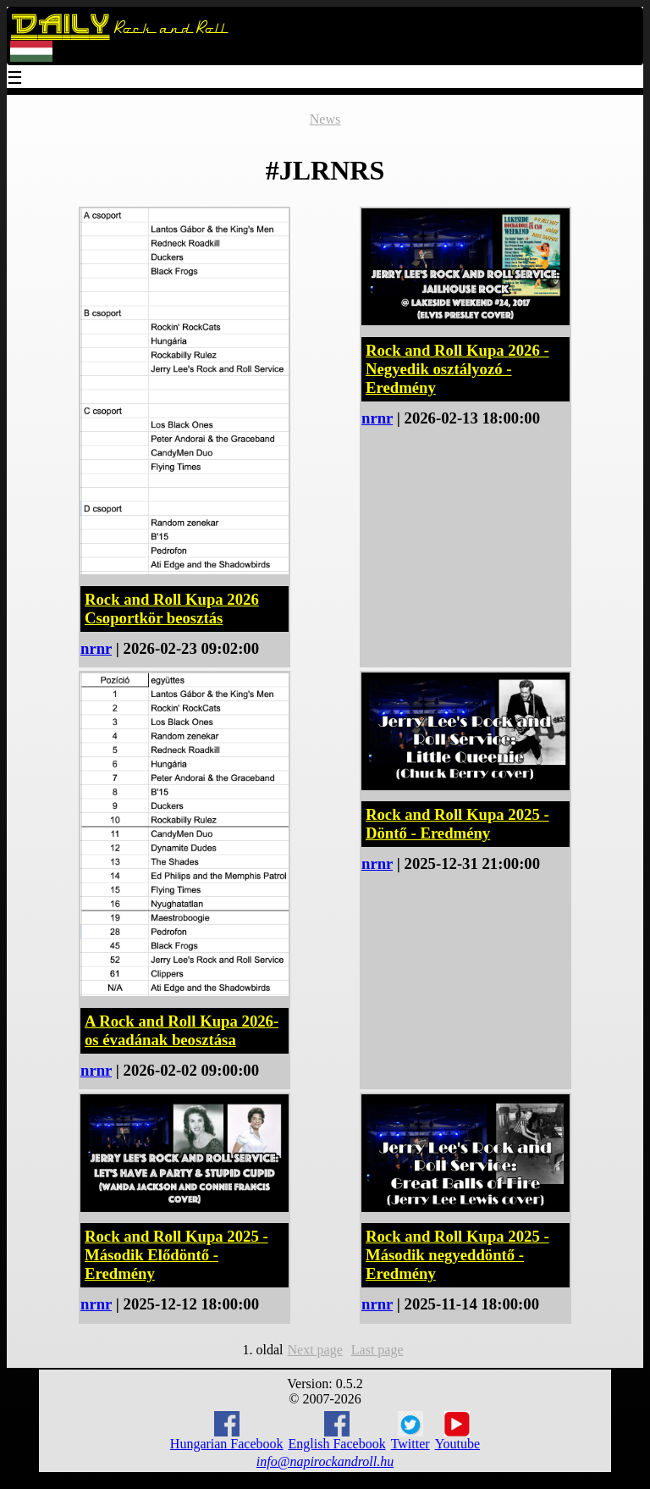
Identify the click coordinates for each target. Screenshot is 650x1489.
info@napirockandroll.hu (325, 1461)
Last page (377, 1349)
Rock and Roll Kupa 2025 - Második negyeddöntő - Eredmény (457, 1254)
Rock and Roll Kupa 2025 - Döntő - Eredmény (457, 823)
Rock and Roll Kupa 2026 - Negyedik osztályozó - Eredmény (457, 368)
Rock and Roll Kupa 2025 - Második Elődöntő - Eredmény (176, 1254)
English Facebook (337, 1431)
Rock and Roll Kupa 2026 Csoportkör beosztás (172, 608)
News (325, 119)
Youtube (458, 1431)
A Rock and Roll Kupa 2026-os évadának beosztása (181, 1030)
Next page (314, 1349)
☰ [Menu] (15, 79)
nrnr (96, 648)
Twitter (410, 1431)
